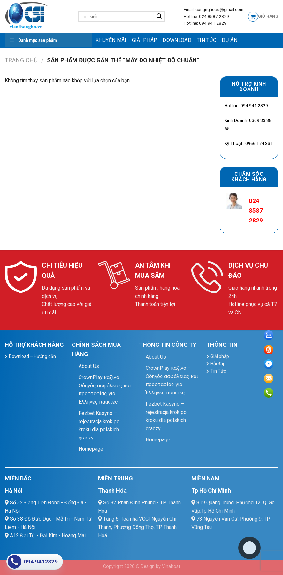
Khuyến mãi (111, 40)
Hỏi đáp (218, 363)
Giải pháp (144, 40)
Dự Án (229, 40)
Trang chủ (21, 60)
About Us (89, 366)
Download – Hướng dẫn (32, 356)
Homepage (91, 449)
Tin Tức (206, 40)
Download (177, 40)
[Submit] (159, 16)
